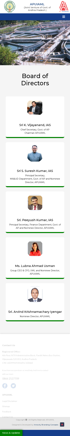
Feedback (6, 412)
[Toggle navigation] (63, 16)
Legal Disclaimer (9, 401)
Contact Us (7, 417)
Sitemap (6, 406)
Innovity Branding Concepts (46, 425)
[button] (62, 424)
